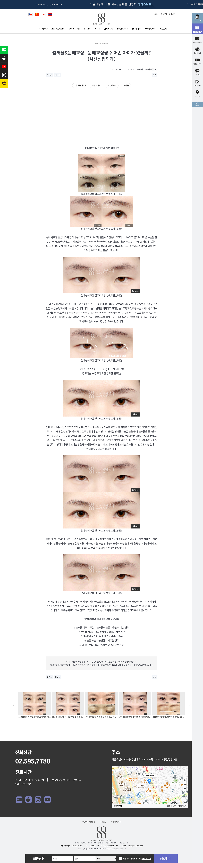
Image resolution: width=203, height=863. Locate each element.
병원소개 (163, 29)
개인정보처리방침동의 (137, 858)
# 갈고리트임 (97, 85)
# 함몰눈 (125, 85)
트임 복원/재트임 (58, 29)
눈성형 (97, 29)
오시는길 (172, 14)
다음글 (57, 75)
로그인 (157, 14)
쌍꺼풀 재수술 (74, 29)
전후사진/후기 (150, 29)
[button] (13, 705)
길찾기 (174, 806)
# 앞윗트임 (112, 85)
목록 (154, 75)
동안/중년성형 (122, 29)
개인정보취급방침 (88, 821)
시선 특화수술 (42, 29)
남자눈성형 (108, 29)
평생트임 (87, 29)
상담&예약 (136, 29)
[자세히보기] (146, 858)
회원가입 (164, 14)
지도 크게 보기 (182, 806)
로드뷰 (168, 806)
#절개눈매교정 (80, 85)
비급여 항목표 (116, 821)
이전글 (49, 75)
